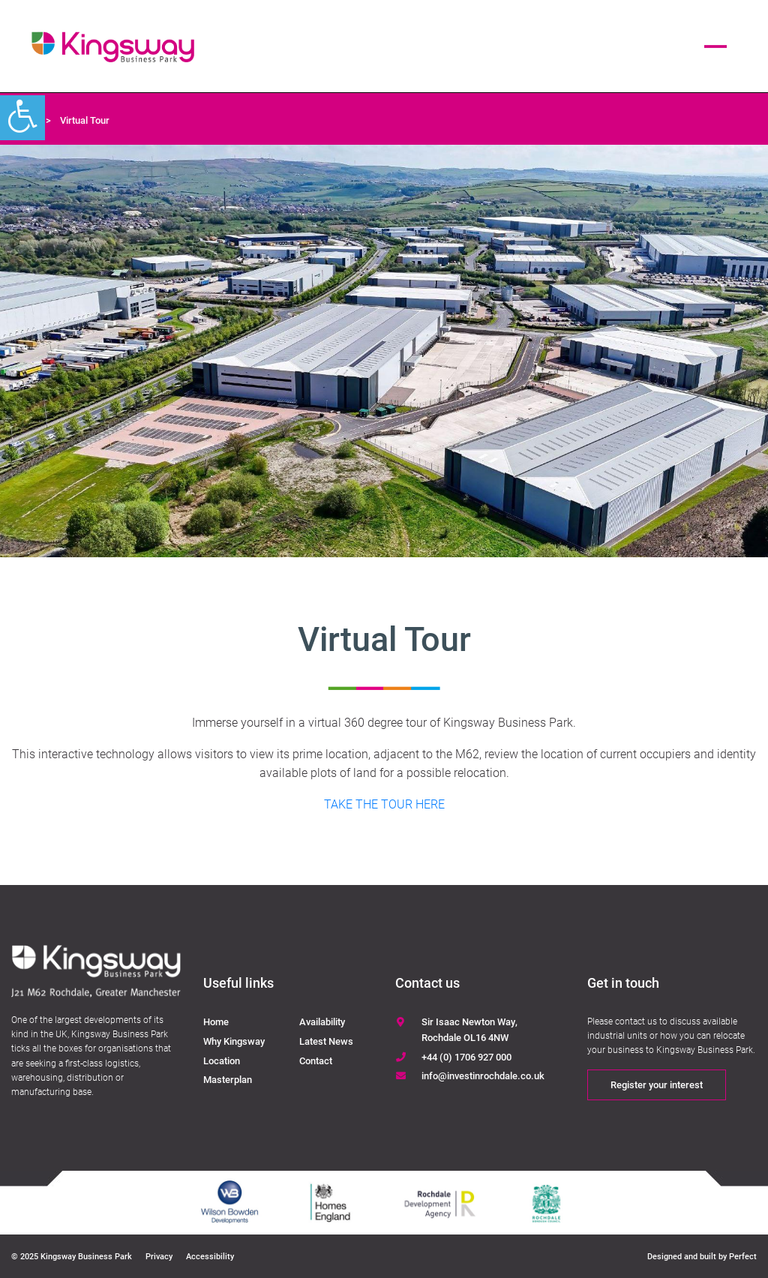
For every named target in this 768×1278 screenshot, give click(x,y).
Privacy (159, 1256)
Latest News (326, 1041)
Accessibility (210, 1256)
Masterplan (227, 1079)
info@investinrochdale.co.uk (483, 1075)
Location (221, 1060)
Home (216, 1021)
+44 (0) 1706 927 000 (467, 1057)
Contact (315, 1060)
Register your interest (656, 1084)
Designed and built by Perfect (702, 1256)
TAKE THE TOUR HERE (384, 804)
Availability (322, 1021)
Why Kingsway (234, 1041)
